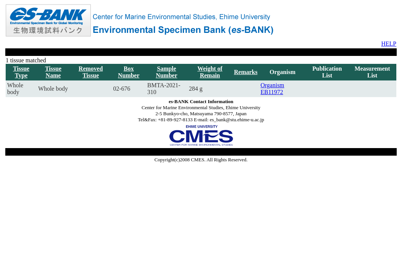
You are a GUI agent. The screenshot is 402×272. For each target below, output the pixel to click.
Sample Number (166, 72)
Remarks (245, 72)
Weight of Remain (209, 72)
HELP (388, 43)
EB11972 (272, 92)
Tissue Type (21, 72)
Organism (272, 85)
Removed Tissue (91, 72)
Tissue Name (53, 72)
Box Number (128, 72)
